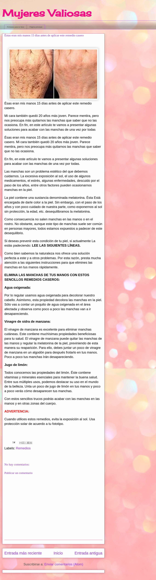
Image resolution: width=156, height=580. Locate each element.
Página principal (36, 27)
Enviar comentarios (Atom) (63, 564)
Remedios (23, 448)
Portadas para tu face (15, 27)
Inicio (58, 553)
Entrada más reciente (23, 553)
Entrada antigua (88, 553)
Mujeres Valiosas (47, 13)
